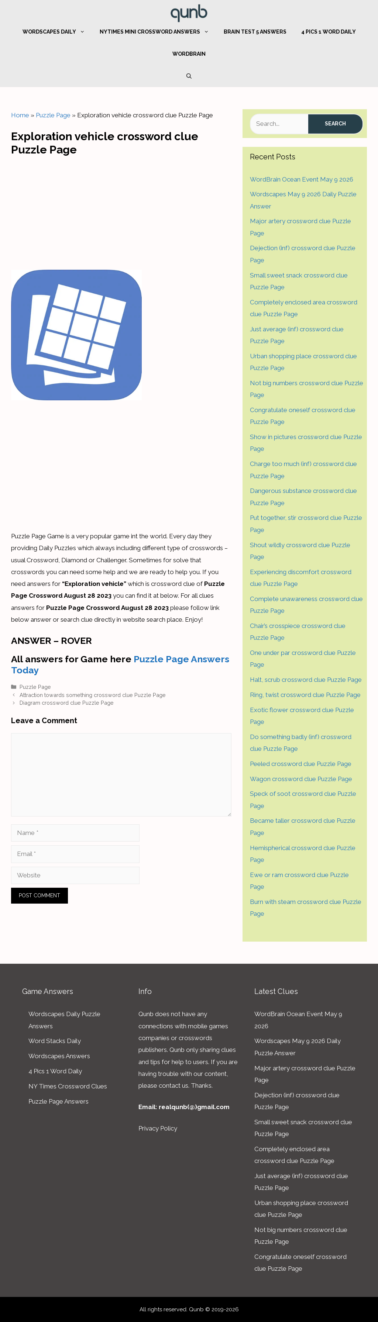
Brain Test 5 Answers (255, 32)
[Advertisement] (121, 211)
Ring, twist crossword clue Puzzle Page (305, 694)
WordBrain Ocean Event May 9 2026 (301, 179)
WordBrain (189, 54)
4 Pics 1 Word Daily (328, 32)
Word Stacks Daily (54, 1041)
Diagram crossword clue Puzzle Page (67, 703)
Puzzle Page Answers (58, 1101)
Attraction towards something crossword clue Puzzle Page (93, 695)
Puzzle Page (53, 115)
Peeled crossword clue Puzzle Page (300, 763)
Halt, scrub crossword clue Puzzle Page (306, 679)
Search (335, 124)
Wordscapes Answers (59, 1056)
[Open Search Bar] (189, 76)
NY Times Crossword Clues (67, 1086)
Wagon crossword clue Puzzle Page (301, 779)
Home (20, 115)
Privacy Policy (157, 1128)
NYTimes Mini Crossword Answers (158, 32)
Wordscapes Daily (57, 32)
